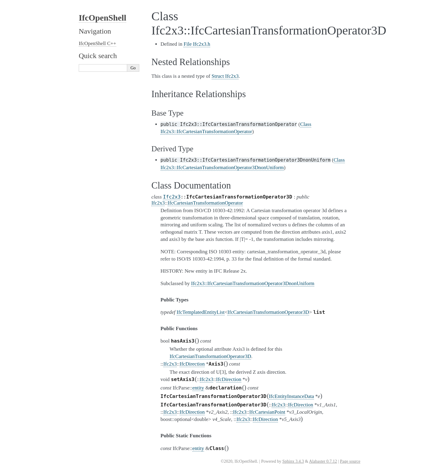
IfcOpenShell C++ (97, 43)
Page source (350, 461)
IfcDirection (192, 364)
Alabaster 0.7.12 (323, 461)
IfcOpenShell (102, 17)
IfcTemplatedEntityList (200, 312)
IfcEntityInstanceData (291, 396)
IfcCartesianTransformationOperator (205, 203)
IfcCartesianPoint (267, 412)
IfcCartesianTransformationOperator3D (268, 312)
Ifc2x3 (171, 197)
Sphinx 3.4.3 (293, 461)
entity (198, 388)
